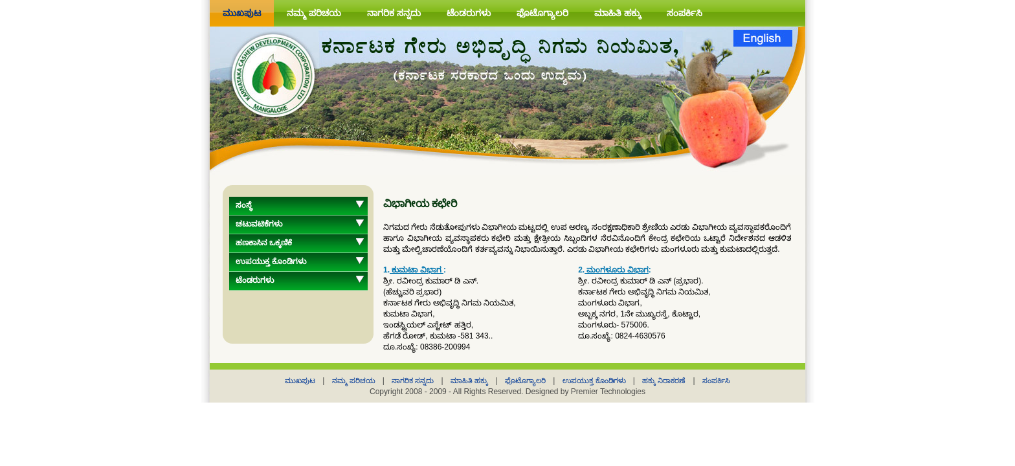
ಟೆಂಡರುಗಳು (469, 13)
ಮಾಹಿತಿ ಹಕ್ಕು (617, 13)
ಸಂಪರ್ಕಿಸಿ (684, 13)
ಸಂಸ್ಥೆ (244, 205)
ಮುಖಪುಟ (242, 13)
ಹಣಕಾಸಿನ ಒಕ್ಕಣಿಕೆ (264, 242)
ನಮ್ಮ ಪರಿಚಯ (314, 13)
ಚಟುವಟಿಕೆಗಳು (259, 223)
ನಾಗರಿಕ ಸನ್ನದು (394, 13)
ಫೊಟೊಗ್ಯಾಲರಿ (542, 13)
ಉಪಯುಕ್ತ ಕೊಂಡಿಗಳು (271, 261)
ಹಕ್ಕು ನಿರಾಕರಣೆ (664, 380)
